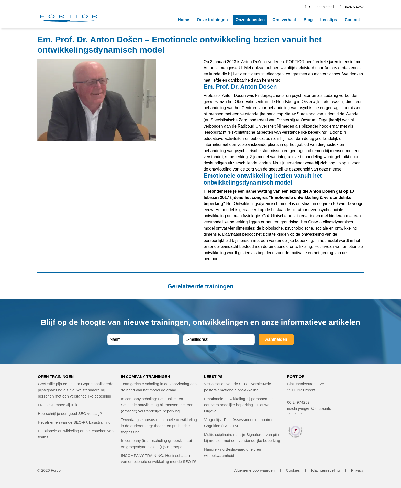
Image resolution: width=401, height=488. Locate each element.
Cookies (293, 470)
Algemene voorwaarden (254, 470)
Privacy (357, 470)
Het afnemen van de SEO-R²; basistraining (74, 422)
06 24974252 (298, 402)
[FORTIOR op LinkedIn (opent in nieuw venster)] (301, 414)
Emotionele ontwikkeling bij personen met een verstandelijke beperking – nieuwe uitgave (239, 404)
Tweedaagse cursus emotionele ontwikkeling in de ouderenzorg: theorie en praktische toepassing (159, 425)
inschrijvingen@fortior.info (309, 408)
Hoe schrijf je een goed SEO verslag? (70, 413)
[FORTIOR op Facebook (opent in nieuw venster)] (289, 414)
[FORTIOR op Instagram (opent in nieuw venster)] (295, 414)
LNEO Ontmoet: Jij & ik (57, 405)
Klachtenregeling (325, 470)
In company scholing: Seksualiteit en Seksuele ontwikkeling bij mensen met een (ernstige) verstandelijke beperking (157, 404)
